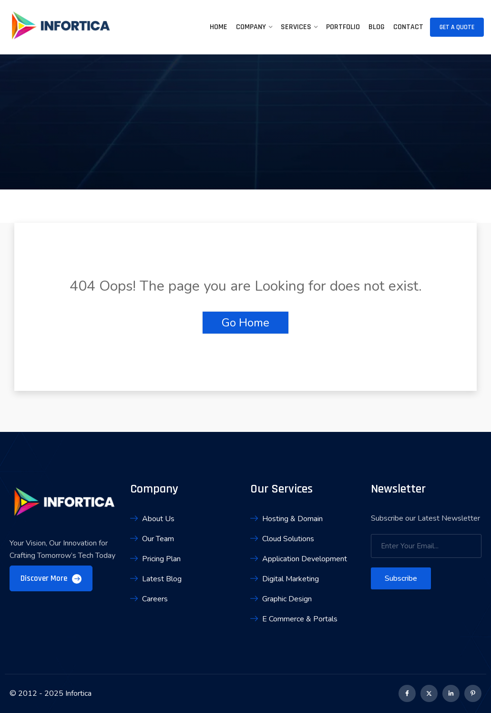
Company (251, 27)
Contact (408, 27)
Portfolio (343, 27)
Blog (376, 27)
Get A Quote (457, 27)
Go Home (245, 322)
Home (218, 27)
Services (296, 27)
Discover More (51, 578)
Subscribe (401, 578)
